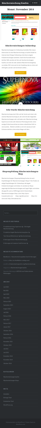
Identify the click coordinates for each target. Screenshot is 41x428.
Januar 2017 (6, 327)
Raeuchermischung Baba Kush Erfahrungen (24, 257)
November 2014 (8, 359)
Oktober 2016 (7, 330)
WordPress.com (20, 424)
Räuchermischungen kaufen (19, 267)
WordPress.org (8, 405)
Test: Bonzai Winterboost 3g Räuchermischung (17, 236)
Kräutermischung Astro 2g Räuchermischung (22, 264)
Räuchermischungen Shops (11, 380)
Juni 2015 (6, 352)
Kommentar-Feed (8, 401)
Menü (36, 3)
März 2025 (6, 298)
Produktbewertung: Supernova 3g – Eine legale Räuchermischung (16, 227)
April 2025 (6, 294)
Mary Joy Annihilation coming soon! (19, 260)
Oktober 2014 (7, 363)
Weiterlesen (20, 72)
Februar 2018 (7, 316)
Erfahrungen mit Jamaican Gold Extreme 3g (15, 243)
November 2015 (8, 341)
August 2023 (7, 309)
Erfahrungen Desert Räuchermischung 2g (15, 239)
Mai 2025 (6, 290)
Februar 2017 (7, 323)
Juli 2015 (5, 349)
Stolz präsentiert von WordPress (15, 422)
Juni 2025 (6, 287)
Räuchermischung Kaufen (15, 3)
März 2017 (6, 319)
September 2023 (8, 305)
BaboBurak (6, 257)
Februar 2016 (7, 338)
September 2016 (8, 334)
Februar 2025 (7, 301)
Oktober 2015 (7, 345)
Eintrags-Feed (7, 397)
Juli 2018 (5, 312)
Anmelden (6, 394)
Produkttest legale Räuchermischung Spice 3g (16, 232)
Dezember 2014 (8, 356)
